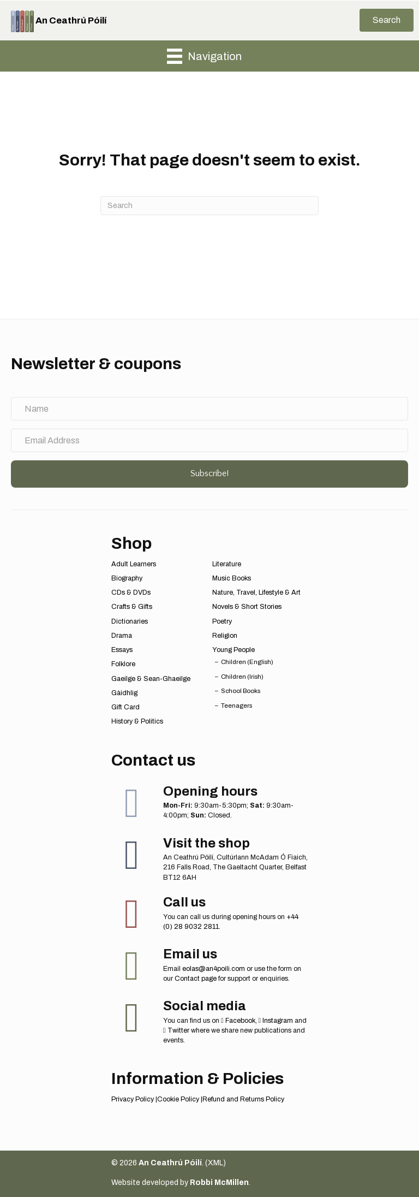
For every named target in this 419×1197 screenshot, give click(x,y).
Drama (121, 635)
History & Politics (137, 721)
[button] (387, 20)
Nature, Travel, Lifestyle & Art (256, 592)
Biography (126, 578)
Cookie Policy (178, 1099)
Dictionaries (129, 621)
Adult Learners (133, 564)
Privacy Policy (132, 1099)
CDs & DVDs (131, 592)
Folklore (123, 664)
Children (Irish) (242, 676)
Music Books (231, 578)
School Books (240, 691)
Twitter (176, 1030)
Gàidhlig (124, 693)
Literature (226, 564)
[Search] (209, 205)
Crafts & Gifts (131, 607)
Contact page (196, 978)
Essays (122, 650)
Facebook (238, 1020)
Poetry (222, 621)
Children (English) (247, 662)
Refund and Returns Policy (243, 1099)
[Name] (209, 408)
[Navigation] (204, 56)
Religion (224, 635)
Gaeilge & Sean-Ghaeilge (150, 679)
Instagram (276, 1020)
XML (215, 1163)
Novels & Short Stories (247, 607)
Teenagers (236, 705)
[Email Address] (209, 440)
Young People (233, 650)
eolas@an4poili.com (213, 969)
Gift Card (125, 707)
